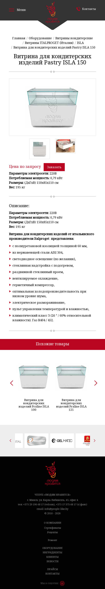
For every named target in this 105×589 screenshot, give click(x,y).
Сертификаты (52, 526)
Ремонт (52, 538)
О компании (52, 521)
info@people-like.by (56, 507)
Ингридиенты (52, 550)
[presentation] (10, 381)
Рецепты (52, 530)
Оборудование (52, 546)
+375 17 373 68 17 (66, 502)
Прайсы (52, 567)
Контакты (89, 9)
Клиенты (52, 555)
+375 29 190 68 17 (33, 502)
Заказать (54, 167)
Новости (52, 559)
